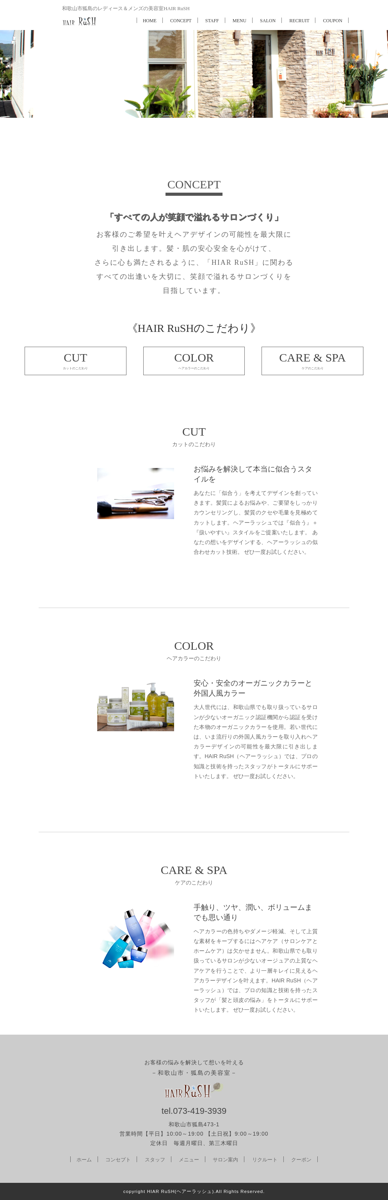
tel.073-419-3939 (194, 1111)
